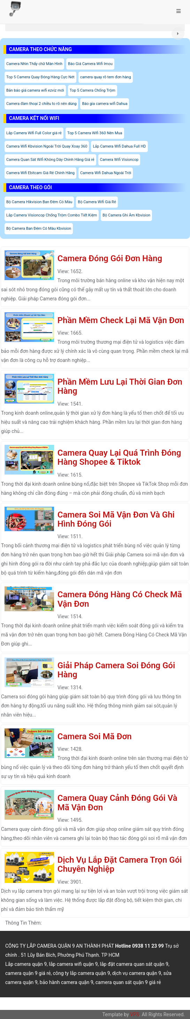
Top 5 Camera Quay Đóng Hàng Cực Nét (40, 77)
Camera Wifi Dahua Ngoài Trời (105, 173)
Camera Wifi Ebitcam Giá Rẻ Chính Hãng (40, 173)
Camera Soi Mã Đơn (95, 736)
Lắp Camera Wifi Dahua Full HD (119, 146)
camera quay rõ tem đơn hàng (105, 77)
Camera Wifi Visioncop (119, 159)
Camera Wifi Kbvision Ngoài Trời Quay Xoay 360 (46, 146)
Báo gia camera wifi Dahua (104, 103)
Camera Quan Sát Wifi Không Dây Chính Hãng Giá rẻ (50, 159)
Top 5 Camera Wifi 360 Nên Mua (94, 133)
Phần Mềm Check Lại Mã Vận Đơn (121, 320)
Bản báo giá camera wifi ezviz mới (35, 90)
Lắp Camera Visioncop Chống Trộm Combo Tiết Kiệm (51, 215)
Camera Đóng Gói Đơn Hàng (110, 258)
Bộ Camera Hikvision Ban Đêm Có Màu (39, 202)
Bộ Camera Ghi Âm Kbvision (126, 215)
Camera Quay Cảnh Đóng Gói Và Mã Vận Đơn (117, 802)
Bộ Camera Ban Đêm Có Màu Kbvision (38, 228)
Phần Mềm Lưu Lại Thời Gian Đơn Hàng (120, 386)
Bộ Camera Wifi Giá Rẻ (97, 202)
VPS (134, 1014)
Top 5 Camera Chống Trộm (92, 90)
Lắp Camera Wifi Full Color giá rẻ (34, 133)
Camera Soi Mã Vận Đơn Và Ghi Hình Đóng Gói (116, 519)
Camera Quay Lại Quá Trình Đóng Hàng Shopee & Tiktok (119, 457)
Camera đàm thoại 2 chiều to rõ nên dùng (41, 103)
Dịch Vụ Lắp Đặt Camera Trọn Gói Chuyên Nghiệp (120, 864)
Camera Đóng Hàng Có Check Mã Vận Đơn (120, 599)
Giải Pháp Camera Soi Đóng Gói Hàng (116, 670)
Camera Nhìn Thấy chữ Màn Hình (34, 64)
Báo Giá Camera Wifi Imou (90, 64)
